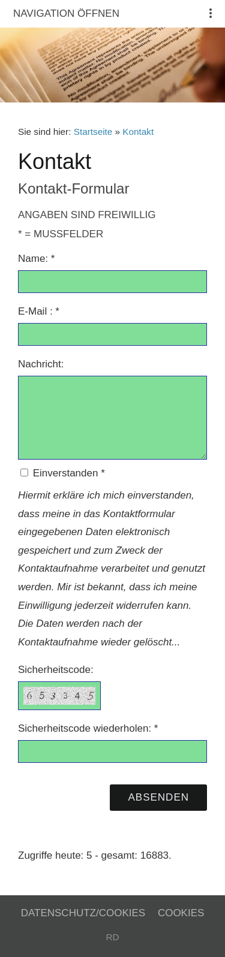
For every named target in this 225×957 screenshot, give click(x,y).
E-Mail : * (38, 311)
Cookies (181, 913)
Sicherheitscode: (56, 669)
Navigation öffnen (66, 13)
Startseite (93, 131)
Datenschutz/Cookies (83, 913)
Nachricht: (41, 364)
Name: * (36, 258)
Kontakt (138, 131)
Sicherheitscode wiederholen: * (88, 728)
